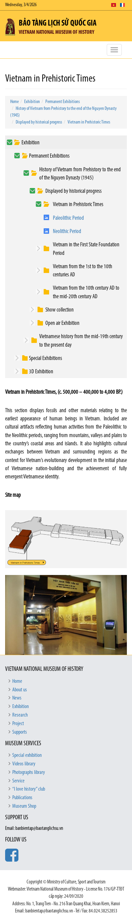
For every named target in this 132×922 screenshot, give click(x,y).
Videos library (23, 764)
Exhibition (32, 101)
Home (14, 101)
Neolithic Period (67, 231)
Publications (22, 798)
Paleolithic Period (68, 218)
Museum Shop (24, 806)
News (16, 698)
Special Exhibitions (45, 358)
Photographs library (28, 772)
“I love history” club (28, 789)
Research (20, 715)
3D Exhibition (41, 372)
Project (18, 723)
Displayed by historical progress (39, 122)
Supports (19, 732)
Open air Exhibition (62, 323)
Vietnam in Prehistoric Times (89, 122)
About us (19, 690)
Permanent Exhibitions (62, 101)
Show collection (59, 310)
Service (18, 781)
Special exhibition (27, 755)
